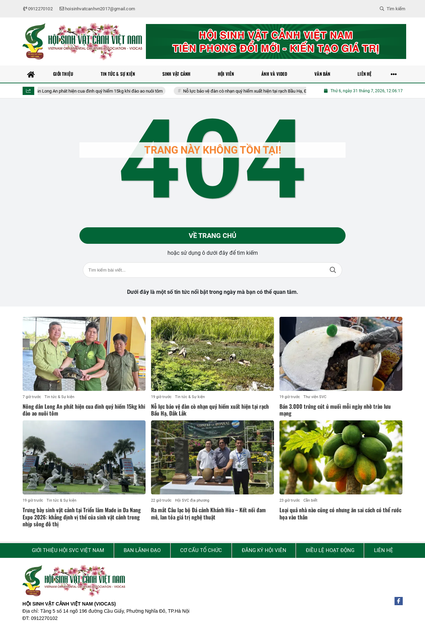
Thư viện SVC (314, 397)
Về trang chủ (212, 235)
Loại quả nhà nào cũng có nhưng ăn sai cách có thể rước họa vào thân (340, 513)
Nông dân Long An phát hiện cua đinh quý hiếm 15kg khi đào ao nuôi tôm (99, 91)
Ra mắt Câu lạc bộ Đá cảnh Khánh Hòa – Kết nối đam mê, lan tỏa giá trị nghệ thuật (208, 513)
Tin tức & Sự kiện (59, 397)
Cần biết (310, 500)
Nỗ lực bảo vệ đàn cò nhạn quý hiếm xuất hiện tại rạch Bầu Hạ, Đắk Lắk (257, 91)
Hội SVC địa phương (192, 500)
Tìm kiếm (332, 270)
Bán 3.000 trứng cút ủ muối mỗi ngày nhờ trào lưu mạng (335, 410)
